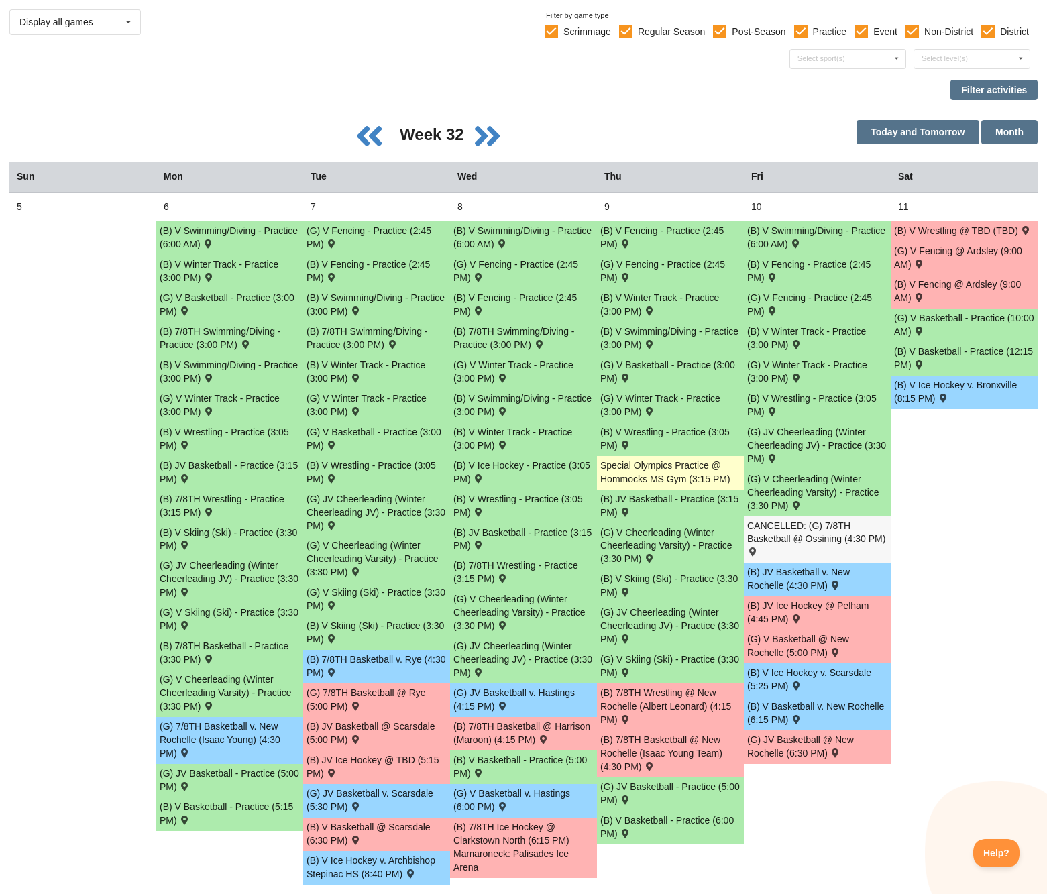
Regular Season (671, 31)
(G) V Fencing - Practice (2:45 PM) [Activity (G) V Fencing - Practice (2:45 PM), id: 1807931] (515, 271)
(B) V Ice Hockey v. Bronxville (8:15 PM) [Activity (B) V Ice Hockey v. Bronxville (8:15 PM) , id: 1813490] (955, 392)
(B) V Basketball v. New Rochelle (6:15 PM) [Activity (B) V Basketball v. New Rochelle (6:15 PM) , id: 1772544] (815, 713)
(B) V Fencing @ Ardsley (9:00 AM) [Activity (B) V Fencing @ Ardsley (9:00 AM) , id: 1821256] (957, 291)
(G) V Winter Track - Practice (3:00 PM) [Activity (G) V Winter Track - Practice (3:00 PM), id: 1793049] (807, 371)
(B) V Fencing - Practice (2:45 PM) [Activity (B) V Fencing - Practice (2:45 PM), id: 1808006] (662, 237)
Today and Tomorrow (918, 132)
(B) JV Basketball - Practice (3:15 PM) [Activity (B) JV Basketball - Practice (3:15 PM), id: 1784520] (229, 472)
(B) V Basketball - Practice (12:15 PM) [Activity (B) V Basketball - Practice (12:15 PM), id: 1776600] (963, 358)
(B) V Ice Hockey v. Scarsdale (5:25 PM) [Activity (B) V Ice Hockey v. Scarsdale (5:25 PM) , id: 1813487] (809, 679)
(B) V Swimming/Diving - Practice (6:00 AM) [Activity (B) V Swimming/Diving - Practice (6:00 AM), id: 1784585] (816, 237)
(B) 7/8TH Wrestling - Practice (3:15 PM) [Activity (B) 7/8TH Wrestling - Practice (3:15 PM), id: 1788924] (222, 506)
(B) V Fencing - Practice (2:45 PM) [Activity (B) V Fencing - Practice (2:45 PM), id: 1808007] (809, 271)
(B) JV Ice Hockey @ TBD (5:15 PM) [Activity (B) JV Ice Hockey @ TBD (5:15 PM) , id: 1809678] (373, 767)
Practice (830, 31)
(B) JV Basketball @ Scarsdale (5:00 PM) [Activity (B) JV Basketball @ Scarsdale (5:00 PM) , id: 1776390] (371, 733)
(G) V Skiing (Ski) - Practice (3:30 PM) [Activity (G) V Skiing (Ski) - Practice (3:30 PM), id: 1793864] (669, 666)
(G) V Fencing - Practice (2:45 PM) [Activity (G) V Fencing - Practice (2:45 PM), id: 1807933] (809, 304)
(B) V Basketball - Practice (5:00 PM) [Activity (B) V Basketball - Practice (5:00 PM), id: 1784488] (520, 767)
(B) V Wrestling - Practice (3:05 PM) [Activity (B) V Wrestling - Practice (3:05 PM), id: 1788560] (224, 439)
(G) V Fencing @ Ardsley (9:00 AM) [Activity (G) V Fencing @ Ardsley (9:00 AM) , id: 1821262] (958, 257)
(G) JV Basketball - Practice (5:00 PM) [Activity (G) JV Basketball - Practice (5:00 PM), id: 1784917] (670, 793)
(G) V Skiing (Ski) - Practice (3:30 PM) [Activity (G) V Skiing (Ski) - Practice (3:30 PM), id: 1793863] (376, 599)
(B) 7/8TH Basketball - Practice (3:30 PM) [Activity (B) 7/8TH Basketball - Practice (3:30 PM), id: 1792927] (224, 652)
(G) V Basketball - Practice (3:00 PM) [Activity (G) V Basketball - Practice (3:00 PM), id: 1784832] (374, 439)
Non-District (948, 31)
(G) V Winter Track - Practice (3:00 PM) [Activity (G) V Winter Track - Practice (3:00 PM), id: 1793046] (367, 405)
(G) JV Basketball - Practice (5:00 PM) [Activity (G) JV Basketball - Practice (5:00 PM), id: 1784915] (229, 780)
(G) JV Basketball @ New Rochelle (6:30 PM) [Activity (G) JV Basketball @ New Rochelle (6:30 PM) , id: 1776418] (800, 746)
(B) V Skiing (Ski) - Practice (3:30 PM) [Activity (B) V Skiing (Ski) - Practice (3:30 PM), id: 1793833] (228, 539)
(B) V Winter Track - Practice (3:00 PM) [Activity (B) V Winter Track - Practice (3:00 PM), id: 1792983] (219, 271)
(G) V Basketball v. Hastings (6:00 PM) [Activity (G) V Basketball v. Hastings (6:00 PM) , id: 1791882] (511, 800)
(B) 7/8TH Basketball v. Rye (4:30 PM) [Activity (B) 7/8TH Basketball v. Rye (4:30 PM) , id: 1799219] (376, 666)
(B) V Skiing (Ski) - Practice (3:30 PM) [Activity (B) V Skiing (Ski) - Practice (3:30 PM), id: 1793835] (669, 585)
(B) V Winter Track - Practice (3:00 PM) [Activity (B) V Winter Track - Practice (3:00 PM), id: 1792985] (512, 439)
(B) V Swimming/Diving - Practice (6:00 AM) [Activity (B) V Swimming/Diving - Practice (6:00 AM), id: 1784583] (229, 237)
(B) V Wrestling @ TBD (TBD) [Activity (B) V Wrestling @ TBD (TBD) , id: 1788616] (963, 230)
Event (885, 31)
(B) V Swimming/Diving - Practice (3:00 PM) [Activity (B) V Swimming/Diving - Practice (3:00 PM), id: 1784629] (229, 371)
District (1014, 31)
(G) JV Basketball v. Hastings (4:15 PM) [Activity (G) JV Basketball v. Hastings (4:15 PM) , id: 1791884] (514, 699)
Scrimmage (587, 31)
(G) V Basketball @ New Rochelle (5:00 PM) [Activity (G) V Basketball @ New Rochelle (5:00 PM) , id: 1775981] (798, 646)
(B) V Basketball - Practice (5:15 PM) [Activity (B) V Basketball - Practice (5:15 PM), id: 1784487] (226, 813)
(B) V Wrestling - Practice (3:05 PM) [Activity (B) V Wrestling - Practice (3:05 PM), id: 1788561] (371, 472)
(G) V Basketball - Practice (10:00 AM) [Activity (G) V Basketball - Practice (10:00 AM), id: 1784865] (964, 325)
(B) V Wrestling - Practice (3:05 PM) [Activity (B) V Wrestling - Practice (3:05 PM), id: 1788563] (665, 439)
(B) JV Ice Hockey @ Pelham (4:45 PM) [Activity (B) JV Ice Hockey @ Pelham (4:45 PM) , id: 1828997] (808, 612)
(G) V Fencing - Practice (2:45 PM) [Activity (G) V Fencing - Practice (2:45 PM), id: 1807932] (662, 271)
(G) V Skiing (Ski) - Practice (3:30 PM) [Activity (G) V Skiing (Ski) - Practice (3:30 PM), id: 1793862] (229, 619)
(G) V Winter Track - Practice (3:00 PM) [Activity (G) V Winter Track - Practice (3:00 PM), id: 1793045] (220, 405)
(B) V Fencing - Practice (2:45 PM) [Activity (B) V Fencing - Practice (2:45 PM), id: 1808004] (368, 271)
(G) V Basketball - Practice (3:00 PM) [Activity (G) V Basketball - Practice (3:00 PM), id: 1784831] (227, 304)
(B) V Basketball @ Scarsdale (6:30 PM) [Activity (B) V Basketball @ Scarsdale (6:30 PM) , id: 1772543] (369, 834)
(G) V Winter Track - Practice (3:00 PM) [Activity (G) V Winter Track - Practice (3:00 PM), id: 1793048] (660, 405)
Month (1009, 132)
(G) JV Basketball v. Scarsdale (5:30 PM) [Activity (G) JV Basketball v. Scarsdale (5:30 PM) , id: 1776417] (370, 800)
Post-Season (758, 31)
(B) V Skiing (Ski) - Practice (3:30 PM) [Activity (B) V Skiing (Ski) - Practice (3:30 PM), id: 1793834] (375, 632)
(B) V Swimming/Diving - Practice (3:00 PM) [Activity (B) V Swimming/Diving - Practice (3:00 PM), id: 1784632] (669, 338)
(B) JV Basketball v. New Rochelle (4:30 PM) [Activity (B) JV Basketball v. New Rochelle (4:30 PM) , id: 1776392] (798, 579)
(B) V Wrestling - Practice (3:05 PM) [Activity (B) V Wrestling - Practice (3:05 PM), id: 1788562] (518, 506)
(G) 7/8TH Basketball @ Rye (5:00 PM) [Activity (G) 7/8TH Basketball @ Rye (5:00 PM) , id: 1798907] (366, 699)
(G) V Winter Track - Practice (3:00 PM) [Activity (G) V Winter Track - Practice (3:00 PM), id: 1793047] (513, 371)
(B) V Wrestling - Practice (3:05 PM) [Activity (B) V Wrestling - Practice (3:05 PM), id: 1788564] (812, 405)
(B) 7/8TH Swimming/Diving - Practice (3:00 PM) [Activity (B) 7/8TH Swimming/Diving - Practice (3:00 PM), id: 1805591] (220, 338)
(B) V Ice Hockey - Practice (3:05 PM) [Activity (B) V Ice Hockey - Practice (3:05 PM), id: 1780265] (521, 472)
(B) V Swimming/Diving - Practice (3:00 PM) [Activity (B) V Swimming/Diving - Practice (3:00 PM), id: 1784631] (522, 405)
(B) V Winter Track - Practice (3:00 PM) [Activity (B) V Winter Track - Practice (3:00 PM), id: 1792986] (659, 304)
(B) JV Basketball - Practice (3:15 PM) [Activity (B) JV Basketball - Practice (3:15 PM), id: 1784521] (522, 539)
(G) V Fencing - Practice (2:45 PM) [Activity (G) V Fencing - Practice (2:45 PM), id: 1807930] (369, 237)
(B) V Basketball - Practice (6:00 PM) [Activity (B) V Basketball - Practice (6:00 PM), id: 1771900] (667, 827)
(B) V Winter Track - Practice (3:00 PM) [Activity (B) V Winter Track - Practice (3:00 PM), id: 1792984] (366, 371)
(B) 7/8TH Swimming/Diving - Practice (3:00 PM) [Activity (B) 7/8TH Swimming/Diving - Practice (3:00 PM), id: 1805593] (513, 338)
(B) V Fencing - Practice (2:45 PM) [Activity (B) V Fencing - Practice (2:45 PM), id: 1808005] (515, 304)
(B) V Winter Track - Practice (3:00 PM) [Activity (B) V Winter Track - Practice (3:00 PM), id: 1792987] (806, 338)
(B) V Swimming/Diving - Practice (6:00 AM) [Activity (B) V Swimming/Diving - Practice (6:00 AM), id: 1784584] (522, 237)
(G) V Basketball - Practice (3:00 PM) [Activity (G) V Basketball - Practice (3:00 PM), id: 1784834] (667, 371)
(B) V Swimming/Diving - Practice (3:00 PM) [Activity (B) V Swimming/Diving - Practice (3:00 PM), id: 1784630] (376, 304)
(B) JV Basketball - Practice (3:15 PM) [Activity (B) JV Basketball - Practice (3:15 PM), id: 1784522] (669, 506)
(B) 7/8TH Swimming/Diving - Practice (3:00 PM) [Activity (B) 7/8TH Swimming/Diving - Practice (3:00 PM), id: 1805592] (367, 338)
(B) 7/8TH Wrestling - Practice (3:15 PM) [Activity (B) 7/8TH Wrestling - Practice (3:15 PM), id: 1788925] (515, 572)
